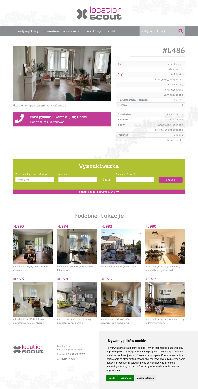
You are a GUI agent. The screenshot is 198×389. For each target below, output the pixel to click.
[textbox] (35, 179)
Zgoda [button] (112, 378)
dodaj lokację (93, 31)
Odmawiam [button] (126, 378)
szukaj (170, 180)
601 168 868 (72, 359)
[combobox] (34, 179)
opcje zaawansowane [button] (99, 191)
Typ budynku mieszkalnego (31, 174)
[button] (20, 73)
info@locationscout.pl (75, 349)
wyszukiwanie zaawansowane (62, 31)
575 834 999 (75, 353)
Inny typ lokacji (126, 174)
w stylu (63, 174)
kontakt (112, 31)
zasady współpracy (27, 31)
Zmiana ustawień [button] (145, 378)
